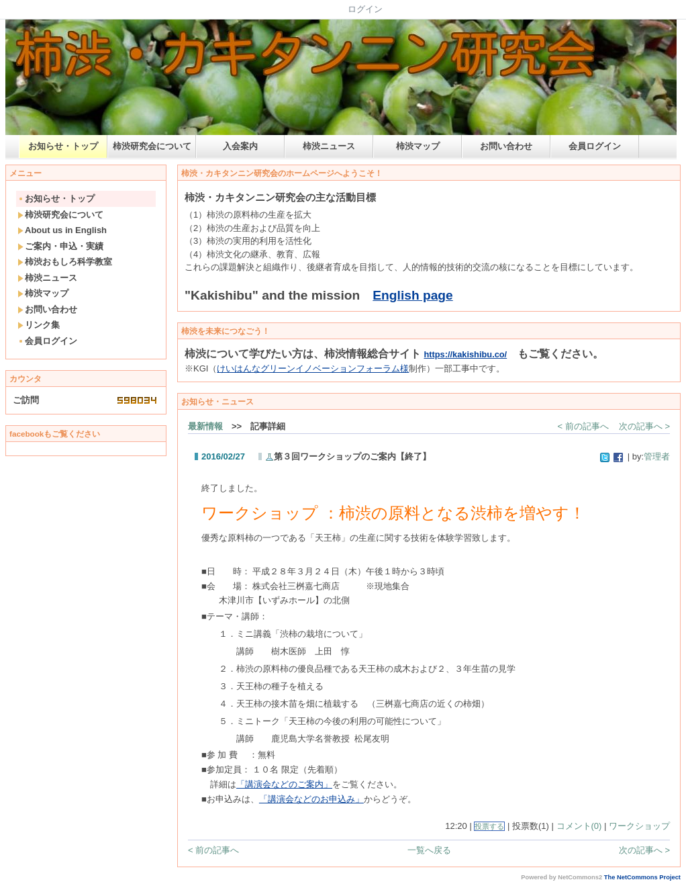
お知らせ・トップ (63, 146)
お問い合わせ (506, 146)
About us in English (62, 230)
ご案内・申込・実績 (60, 246)
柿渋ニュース (329, 146)
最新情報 (205, 426)
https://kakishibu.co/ (465, 354)
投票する (489, 826)
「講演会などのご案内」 (284, 784)
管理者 (657, 456)
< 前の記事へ (583, 426)
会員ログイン (595, 146)
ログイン (365, 9)
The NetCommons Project (642, 877)
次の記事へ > (644, 426)
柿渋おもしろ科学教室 (64, 262)
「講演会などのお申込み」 (311, 799)
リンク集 (38, 325)
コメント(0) (579, 826)
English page (412, 295)
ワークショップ (639, 826)
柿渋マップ (418, 146)
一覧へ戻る (429, 850)
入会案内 (240, 146)
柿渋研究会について (152, 146)
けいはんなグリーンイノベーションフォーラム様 (313, 368)
